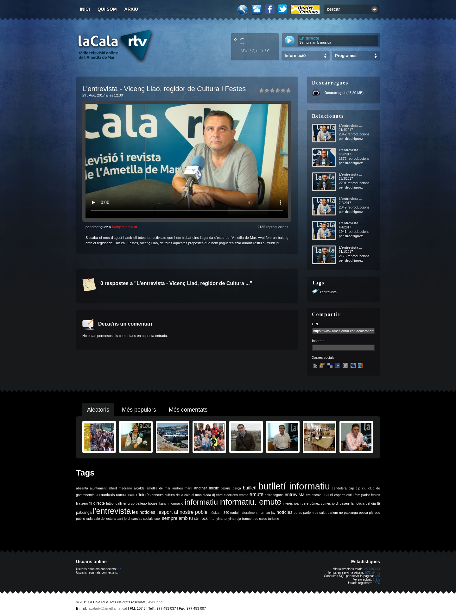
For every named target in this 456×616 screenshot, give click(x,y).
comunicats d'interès (133, 495)
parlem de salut (314, 512)
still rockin (202, 518)
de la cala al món (189, 495)
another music (206, 488)
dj (213, 495)
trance (247, 518)
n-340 (224, 512)
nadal (234, 512)
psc (377, 512)
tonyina (217, 518)
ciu (364, 488)
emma (244, 495)
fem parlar (362, 495)
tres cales (259, 518)
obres (298, 512)
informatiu (201, 502)
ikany (163, 503)
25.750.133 (372, 569)
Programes (346, 55)
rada (89, 518)
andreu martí (182, 488)
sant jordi (123, 518)
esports (339, 495)
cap (351, 488)
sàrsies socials (142, 518)
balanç (226, 488)
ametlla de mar (158, 488)
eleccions (231, 495)
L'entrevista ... (350, 126)
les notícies (143, 512)
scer (158, 518)
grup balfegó (137, 503)
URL (315, 324)
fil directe (97, 503)
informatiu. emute (250, 501)
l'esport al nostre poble (181, 512)
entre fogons (274, 495)
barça (236, 488)
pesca (363, 512)
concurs (157, 495)
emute (256, 494)
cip (358, 488)
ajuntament (98, 488)
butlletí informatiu (294, 486)
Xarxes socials (323, 357)
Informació (295, 55)
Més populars (139, 410)
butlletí (249, 487)
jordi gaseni (341, 503)
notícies (284, 512)
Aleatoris (98, 410)
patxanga (351, 512)
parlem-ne (335, 512)
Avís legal (155, 602)
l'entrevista (328, 292)
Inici (85, 9)
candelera (339, 488)
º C (239, 40)
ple (371, 512)
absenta (82, 488)
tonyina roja (232, 518)
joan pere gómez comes (312, 503)
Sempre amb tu (124, 227)
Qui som (107, 9)
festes (375, 495)
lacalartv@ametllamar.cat (107, 608)
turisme (273, 518)
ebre (219, 495)
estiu (350, 495)
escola (316, 495)
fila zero (82, 503)
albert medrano (120, 488)
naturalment (248, 512)
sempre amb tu (177, 518)
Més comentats (188, 410)
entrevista (295, 494)
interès (288, 503)
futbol (110, 503)
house (152, 503)
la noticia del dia (363, 503)
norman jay (267, 512)
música (214, 512)
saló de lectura (105, 518)
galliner (121, 503)
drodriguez (354, 138)
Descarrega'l (335, 93)
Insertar (318, 341)
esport (327, 495)
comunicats (105, 495)
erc (308, 495)
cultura (170, 495)
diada (207, 495)
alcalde (139, 488)
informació (175, 503)
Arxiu (131, 9)
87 (119, 569)
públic (80, 518)
